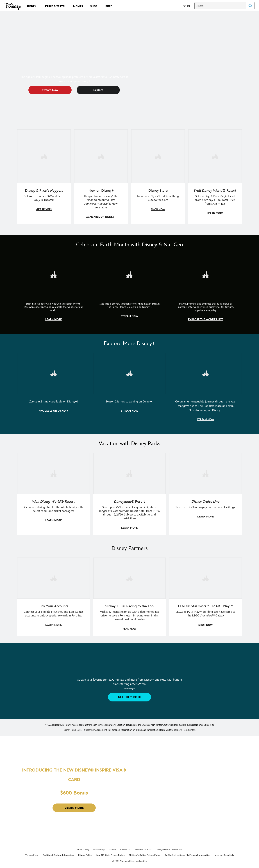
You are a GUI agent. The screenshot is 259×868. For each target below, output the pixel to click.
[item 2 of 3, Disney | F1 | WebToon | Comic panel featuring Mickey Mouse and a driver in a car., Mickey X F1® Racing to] (129, 595)
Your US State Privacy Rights (110, 853)
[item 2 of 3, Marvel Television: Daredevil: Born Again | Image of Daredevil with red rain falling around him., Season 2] (129, 388)
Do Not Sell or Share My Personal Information (187, 853)
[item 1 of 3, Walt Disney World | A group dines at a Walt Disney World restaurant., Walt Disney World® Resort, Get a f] (53, 492)
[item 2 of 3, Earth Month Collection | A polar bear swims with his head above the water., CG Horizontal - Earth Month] (129, 290)
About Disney (83, 848)
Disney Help (99, 848)
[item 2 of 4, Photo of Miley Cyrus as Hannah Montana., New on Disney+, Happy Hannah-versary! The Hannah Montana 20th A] (101, 176)
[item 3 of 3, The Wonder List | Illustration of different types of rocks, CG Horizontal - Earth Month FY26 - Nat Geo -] (205, 290)
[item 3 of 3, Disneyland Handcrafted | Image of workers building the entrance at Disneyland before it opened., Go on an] (205, 388)
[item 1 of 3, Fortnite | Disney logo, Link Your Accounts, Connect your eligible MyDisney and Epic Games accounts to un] (53, 595)
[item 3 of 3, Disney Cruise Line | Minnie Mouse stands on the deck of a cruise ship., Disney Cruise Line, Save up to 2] (205, 492)
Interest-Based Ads (224, 853)
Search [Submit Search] (250, 6)
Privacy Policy (85, 853)
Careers (112, 848)
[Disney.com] (12, 6)
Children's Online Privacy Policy (144, 853)
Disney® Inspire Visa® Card (169, 848)
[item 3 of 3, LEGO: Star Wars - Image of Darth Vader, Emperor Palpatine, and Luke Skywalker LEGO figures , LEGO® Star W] (205, 595)
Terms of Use (31, 853)
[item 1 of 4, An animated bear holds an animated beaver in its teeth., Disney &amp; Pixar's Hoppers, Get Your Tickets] (44, 176)
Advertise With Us (143, 848)
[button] (187, 6)
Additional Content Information (58, 853)
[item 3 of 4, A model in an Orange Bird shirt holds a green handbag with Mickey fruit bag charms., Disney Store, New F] (158, 176)
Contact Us (125, 848)
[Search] (220, 5)
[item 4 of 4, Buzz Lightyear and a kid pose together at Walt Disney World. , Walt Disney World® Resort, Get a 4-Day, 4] (215, 176)
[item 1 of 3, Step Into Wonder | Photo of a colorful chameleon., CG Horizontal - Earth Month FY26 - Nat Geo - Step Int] (53, 290)
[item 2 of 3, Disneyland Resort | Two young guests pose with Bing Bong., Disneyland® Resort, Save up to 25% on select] (129, 492)
